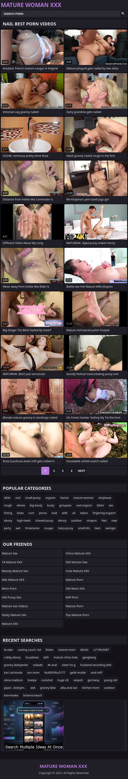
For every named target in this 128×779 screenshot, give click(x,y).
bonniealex (11, 695)
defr (46, 657)
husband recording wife (95, 665)
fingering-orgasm (104, 513)
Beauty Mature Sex (15, 571)
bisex (20, 513)
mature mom (66, 650)
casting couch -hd (29, 650)
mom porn (9, 588)
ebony (8, 520)
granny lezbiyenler (16, 665)
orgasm (50, 498)
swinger (110, 528)
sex (111, 505)
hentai (64, 498)
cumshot (47, 680)
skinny (62, 520)
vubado (38, 665)
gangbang (89, 657)
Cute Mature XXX (77, 571)
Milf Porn (72, 597)
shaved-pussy (44, 520)
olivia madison (13, 680)
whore (21, 505)
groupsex (65, 505)
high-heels (24, 520)
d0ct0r (84, 650)
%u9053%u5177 (54, 672)
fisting (8, 513)
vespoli (78, 680)
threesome (32, 528)
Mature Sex (10, 553)
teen (98, 528)
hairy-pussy (65, 528)
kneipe (32, 680)
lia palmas (32, 657)
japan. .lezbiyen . (15, 688)
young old (110, 680)
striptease (104, 498)
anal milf (96, 672)
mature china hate (66, 657)
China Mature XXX (78, 553)
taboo (84, 513)
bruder (8, 650)
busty (50, 505)
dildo (7, 498)
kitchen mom (90, 688)
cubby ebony (12, 657)
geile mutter (78, 672)
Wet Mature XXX (13, 580)
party (7, 528)
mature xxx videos (15, 606)
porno (43, 513)
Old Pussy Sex (11, 597)
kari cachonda (13, 672)
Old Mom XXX (75, 588)
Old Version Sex (77, 562)
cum (31, 513)
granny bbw (48, 688)
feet (104, 520)
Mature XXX (10, 624)
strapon (92, 520)
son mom (33, 672)
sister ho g (69, 665)
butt (54, 513)
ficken (49, 650)
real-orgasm (84, 505)
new (114, 520)
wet (18, 528)
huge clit (63, 680)
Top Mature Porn (77, 615)
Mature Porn (74, 580)
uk (73, 513)
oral (17, 498)
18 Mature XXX (12, 562)
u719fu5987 (101, 650)
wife (64, 513)
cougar (48, 528)
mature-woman (83, 498)
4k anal (52, 665)
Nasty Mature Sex (14, 615)
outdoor (76, 520)
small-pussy (32, 498)
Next (81, 471)
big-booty (36, 505)
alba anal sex (68, 688)
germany (93, 680)
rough (8, 505)
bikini (100, 505)
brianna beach (32, 695)
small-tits (84, 528)
